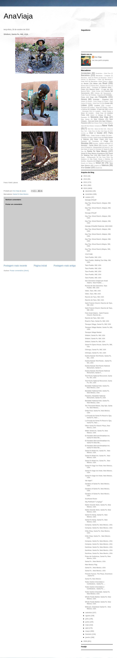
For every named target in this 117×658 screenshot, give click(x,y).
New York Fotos (102, 131)
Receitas (84, 143)
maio (87, 625)
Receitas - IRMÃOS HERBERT (102, 143)
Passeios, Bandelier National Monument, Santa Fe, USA (95, 397)
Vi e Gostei (85, 168)
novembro (89, 194)
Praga (106, 141)
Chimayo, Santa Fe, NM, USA (95, 350)
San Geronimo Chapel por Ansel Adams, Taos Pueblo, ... (96, 282)
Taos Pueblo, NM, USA (93, 257)
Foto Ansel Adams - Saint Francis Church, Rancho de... (96, 314)
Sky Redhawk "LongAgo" (93, 502)
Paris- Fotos (99, 139)
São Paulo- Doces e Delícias (100, 159)
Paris (110, 133)
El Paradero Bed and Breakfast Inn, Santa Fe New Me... (97, 437)
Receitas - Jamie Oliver (89, 145)
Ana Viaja (98, 57)
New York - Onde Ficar (88, 131)
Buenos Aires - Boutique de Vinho (101, 85)
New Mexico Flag (91, 564)
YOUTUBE (89, 254)
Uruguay (96, 165)
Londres (97, 105)
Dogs (92, 97)
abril (87, 628)
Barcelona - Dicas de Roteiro (89, 77)
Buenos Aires (85, 85)
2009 (85, 641)
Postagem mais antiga (65, 265)
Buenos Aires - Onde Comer (90, 91)
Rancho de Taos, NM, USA (94, 297)
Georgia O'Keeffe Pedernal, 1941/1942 (98, 226)
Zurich (98, 167)
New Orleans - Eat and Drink (97, 120)
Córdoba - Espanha (97, 95)
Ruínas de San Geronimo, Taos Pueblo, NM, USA (96, 287)
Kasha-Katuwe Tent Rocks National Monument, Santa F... (97, 367)
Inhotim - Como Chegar (94, 101)
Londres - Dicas (94, 107)
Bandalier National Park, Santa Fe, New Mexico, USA (97, 387)
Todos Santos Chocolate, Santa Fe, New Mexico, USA (97, 593)
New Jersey (85, 119)
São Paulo (102, 155)
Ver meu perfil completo (100, 60)
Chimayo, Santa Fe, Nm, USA (95, 353)
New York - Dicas (106, 129)
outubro (88, 197)
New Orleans (99, 119)
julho (87, 619)
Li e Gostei (105, 103)
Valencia (105, 165)
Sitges (98, 161)
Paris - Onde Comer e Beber (95, 135)
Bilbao (95, 83)
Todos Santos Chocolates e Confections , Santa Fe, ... (95, 583)
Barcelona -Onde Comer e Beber (102, 81)
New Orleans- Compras (93, 126)
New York (107, 125)
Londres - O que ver (97, 109)
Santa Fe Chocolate (95, 149)
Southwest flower (91, 499)
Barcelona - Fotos (95, 79)
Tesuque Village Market (93, 332)
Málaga (100, 115)
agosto (88, 616)
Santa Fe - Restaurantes (94, 147)
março (87, 631)
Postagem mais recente (15, 265)
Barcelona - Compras (103, 75)
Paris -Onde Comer (95, 137)
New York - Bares (93, 129)
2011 (85, 185)
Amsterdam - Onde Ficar (103, 73)
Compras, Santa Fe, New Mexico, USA (98, 525)
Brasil (104, 83)
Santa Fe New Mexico (20, 194)
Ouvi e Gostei (95, 133)
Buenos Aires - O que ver (99, 89)
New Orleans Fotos (96, 123)
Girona (84, 99)
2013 (85, 179)
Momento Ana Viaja (99, 117)
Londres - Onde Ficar (95, 113)
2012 (85, 182)
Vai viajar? (88, 480)
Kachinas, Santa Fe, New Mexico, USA (98, 547)
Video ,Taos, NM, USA (93, 294)
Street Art (100, 163)
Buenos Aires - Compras (89, 87)
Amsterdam (86, 73)
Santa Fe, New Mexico (93, 579)
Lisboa (84, 105)
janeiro (88, 637)
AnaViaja (18, 16)
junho (87, 622)
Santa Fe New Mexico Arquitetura (93, 153)
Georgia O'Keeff (90, 200)
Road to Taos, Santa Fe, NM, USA (97, 321)
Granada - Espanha (101, 99)
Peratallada (95, 141)
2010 (85, 188)
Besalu (86, 83)
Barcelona (85, 75)
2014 (85, 176)
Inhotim (83, 101)
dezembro (89, 191)
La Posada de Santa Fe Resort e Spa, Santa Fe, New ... (98, 417)
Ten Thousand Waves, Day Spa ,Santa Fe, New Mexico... (98, 407)
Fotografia (103, 97)
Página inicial (40, 265)
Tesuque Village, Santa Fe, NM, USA (98, 324)
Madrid (92, 115)
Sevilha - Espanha (87, 161)
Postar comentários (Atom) (19, 271)
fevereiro (88, 634)
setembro (89, 612)
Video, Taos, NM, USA (93, 291)
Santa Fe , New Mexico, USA (95, 561)
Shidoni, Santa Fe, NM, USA (95, 335)
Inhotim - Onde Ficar (93, 103)
